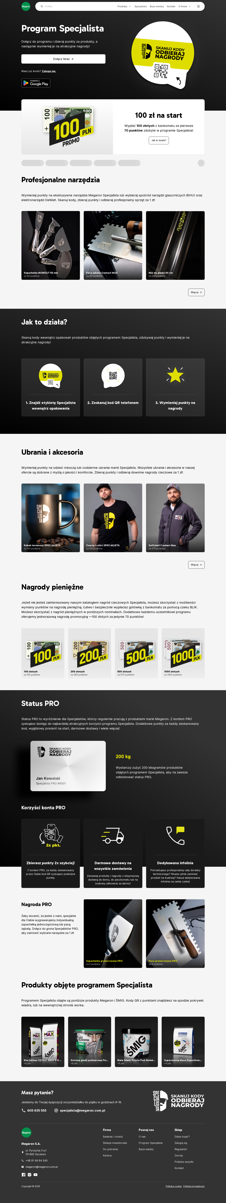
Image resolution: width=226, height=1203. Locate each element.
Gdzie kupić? (182, 1136)
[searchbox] (71, 6)
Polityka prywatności (194, 1186)
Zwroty (179, 1155)
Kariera (107, 1155)
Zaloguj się (181, 1142)
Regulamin (181, 1149)
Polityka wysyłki (184, 1161)
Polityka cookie (174, 1186)
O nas (142, 1136)
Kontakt (171, 6)
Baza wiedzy (157, 6)
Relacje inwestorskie (115, 1142)
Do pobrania (110, 1149)
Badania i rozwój (113, 1136)
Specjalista (141, 6)
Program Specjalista (151, 1142)
